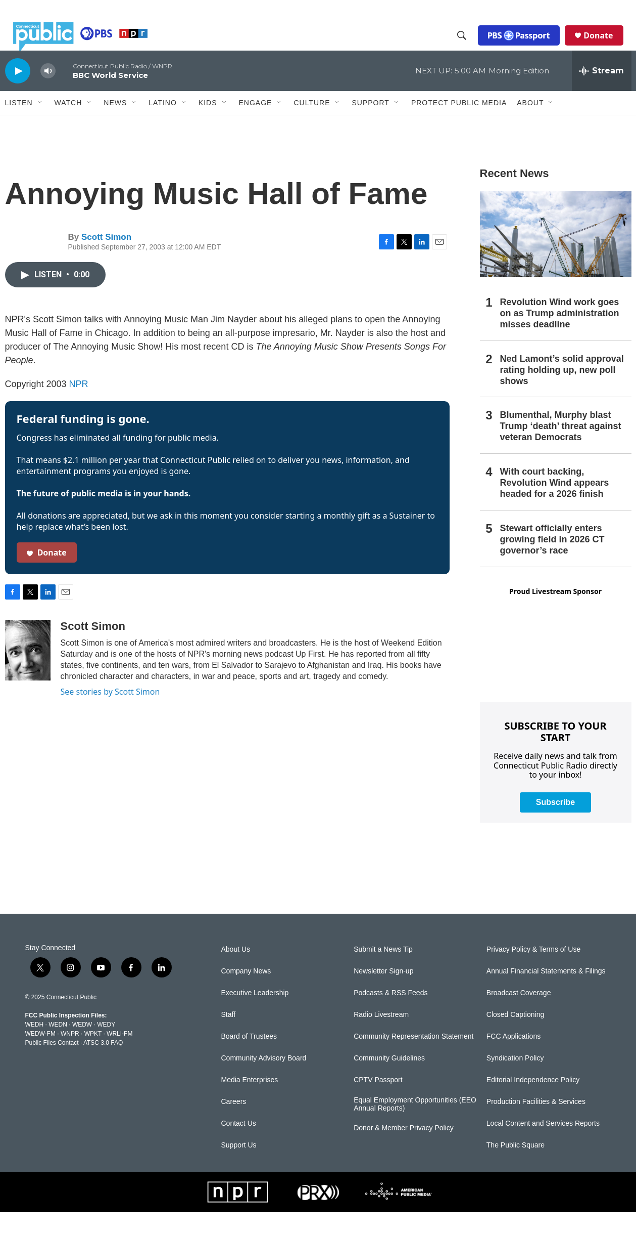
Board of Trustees (249, 1059)
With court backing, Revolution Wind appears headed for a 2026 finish (554, 505)
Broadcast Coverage (518, 1015)
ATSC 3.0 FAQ (103, 1065)
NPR (78, 407)
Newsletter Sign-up (383, 994)
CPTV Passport (378, 1102)
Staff (228, 1037)
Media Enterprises (249, 1102)
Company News (246, 994)
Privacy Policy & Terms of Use (533, 972)
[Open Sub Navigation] (40, 125)
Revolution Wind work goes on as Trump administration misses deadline (559, 336)
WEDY (106, 1047)
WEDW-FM (40, 1056)
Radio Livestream (381, 1037)
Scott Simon (106, 260)
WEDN (57, 1047)
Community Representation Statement (413, 1059)
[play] (18, 93)
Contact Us (238, 1146)
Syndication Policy (515, 1081)
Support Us (239, 1168)
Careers (234, 1124)
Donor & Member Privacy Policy (404, 1151)
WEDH (34, 1047)
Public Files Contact (52, 1065)
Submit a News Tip (383, 972)
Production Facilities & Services (535, 1124)
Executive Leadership (255, 1015)
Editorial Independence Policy (532, 1102)
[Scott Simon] (28, 673)
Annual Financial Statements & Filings (546, 994)
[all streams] (601, 93)
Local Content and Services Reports (543, 1146)
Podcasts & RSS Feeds (390, 1015)
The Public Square (515, 1168)
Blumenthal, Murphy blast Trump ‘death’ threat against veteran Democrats (560, 449)
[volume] (48, 93)
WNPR (70, 1056)
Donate (606, 46)
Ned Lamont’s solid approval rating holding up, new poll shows (562, 392)
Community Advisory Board (264, 1081)
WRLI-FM (119, 1056)
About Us (236, 972)
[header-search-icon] (469, 47)
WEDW (82, 1047)
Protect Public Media (459, 125)
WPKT (93, 1056)
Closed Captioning (515, 1037)
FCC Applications (513, 1059)
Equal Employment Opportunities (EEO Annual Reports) (415, 1127)
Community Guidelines (389, 1081)
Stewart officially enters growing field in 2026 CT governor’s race (552, 562)
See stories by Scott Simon (110, 714)
